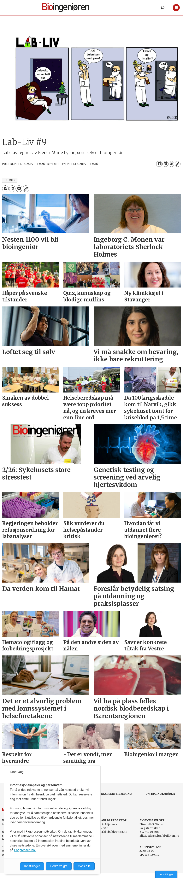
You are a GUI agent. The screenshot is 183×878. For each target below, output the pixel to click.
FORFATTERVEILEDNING (114, 793)
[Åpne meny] (176, 7)
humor (9, 180)
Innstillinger (166, 874)
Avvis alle (84, 866)
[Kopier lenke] (177, 164)
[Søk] (162, 8)
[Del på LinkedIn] (165, 164)
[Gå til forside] (66, 8)
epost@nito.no (149, 854)
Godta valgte (59, 866)
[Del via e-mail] (171, 164)
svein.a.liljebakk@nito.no (110, 832)
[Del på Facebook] (159, 164)
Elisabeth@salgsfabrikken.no (159, 835)
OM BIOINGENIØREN (160, 793)
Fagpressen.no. (25, 850)
